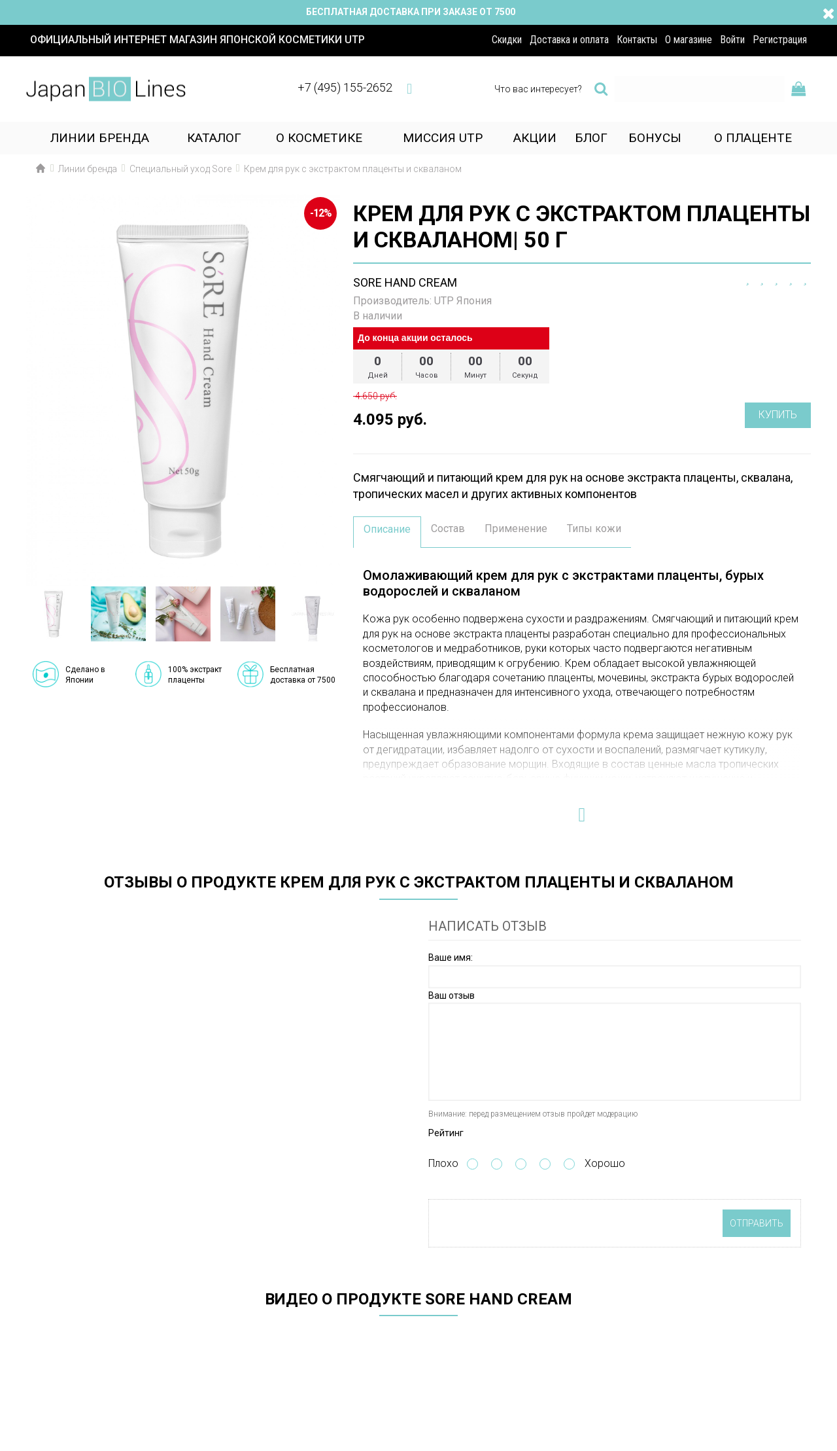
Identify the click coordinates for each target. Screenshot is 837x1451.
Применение (516, 528)
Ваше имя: (450, 957)
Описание (387, 529)
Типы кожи (594, 528)
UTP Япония (463, 301)
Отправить (756, 1223)
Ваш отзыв (451, 995)
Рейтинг (446, 1133)
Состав (448, 528)
